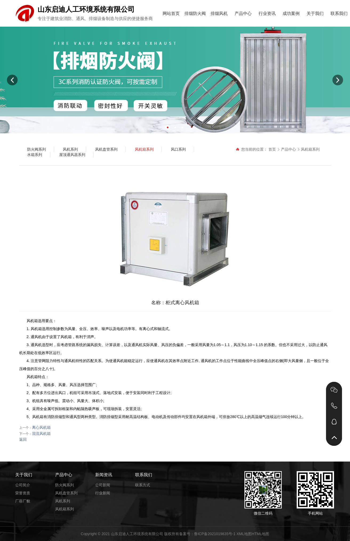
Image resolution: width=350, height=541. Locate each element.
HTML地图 (260, 534)
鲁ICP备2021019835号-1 (215, 534)
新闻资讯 (103, 474)
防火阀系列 (64, 485)
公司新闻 (102, 485)
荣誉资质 (22, 493)
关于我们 (315, 13)
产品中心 (243, 13)
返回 (23, 439)
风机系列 (62, 501)
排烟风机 (219, 13)
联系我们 (339, 13)
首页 (272, 149)
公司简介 (22, 485)
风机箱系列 (310, 149)
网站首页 (171, 13)
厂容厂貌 (22, 501)
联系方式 (142, 485)
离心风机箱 (41, 427)
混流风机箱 (41, 433)
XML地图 (244, 534)
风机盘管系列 (66, 493)
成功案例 (291, 13)
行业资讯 (267, 13)
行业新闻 (102, 493)
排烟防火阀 (195, 13)
